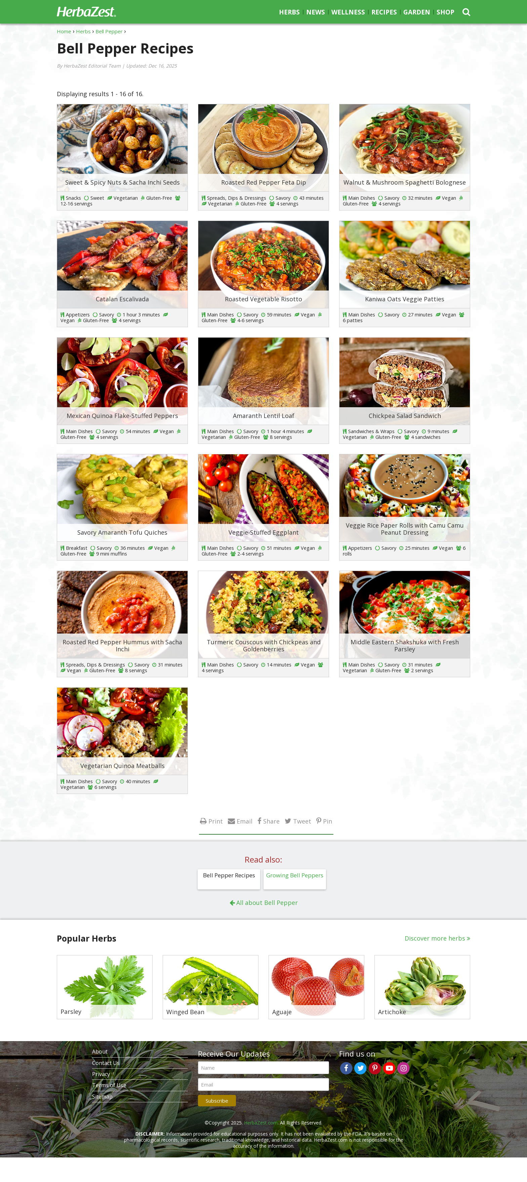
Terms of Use (109, 1085)
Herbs (289, 12)
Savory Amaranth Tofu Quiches (122, 532)
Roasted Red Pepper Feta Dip (263, 182)
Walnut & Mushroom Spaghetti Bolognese (404, 182)
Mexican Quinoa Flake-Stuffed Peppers (122, 416)
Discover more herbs (435, 938)
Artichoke (392, 1012)
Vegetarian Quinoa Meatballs (122, 766)
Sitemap (102, 1096)
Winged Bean (185, 1012)
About (100, 1051)
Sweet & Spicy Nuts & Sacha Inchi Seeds (122, 182)
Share (271, 821)
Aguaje (282, 1012)
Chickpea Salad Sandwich (405, 416)
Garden (416, 12)
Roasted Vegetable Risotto (263, 299)
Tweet (302, 821)
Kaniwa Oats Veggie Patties (404, 299)
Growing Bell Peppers (294, 875)
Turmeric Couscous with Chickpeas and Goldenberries (264, 645)
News (315, 12)
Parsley (70, 1012)
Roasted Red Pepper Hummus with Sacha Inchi (122, 645)
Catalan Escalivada (122, 299)
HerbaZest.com (261, 1122)
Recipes (384, 12)
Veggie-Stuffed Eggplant (264, 532)
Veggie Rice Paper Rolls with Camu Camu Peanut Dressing (405, 529)
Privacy (101, 1074)
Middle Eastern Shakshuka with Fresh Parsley (405, 645)
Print (215, 821)
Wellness (348, 12)
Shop (445, 12)
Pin (327, 821)
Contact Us (106, 1063)
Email (244, 821)
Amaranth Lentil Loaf (263, 416)
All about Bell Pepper (267, 903)
